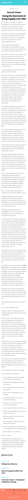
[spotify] (24, 490)
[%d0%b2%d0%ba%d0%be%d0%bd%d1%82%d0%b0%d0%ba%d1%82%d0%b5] (13, 493)
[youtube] (13, 490)
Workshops (5, 461)
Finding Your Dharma (9, 464)
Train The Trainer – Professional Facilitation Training (12, 481)
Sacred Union (14, 12)
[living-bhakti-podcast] (21, 490)
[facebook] (6, 490)
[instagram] (10, 490)
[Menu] (25, 2)
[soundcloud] (17, 490)
